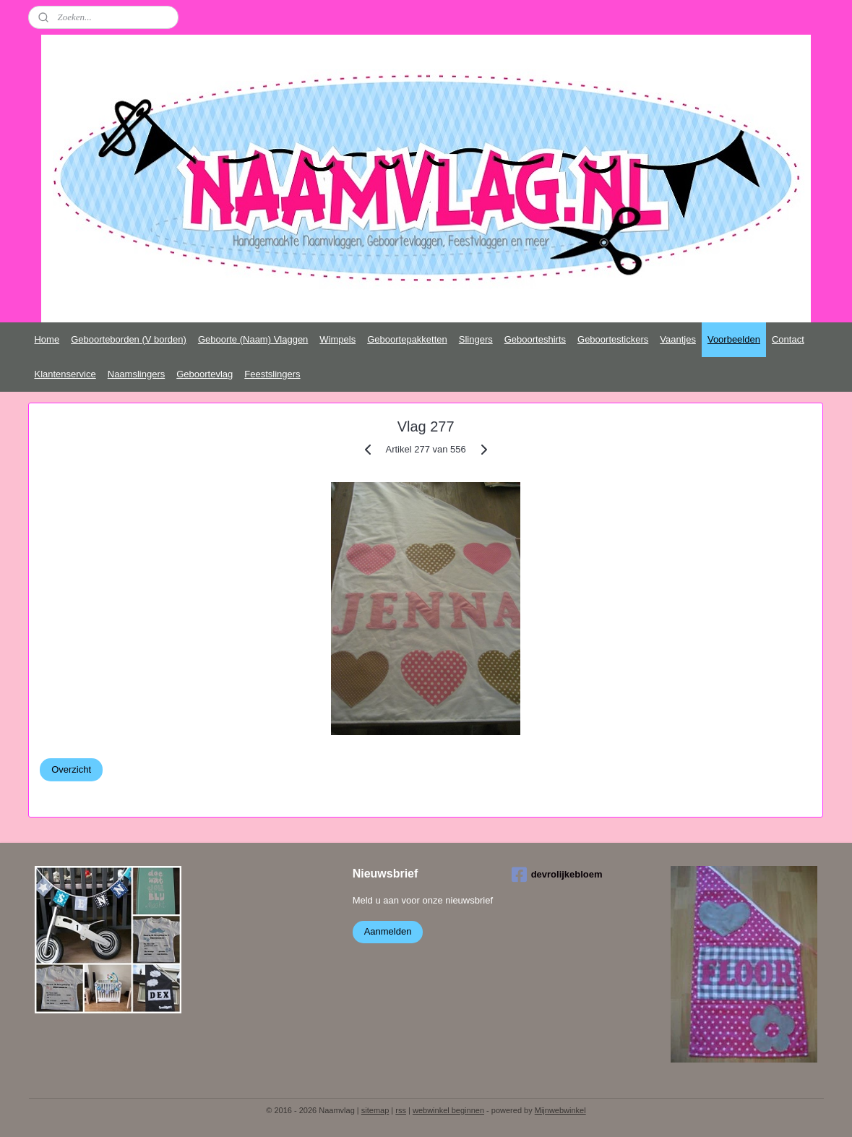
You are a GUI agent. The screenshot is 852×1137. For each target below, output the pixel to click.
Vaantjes (678, 339)
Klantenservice (64, 374)
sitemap (375, 1110)
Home (46, 339)
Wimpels (337, 339)
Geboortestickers (612, 339)
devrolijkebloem (557, 874)
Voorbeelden (733, 339)
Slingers (476, 339)
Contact (788, 339)
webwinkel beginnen (448, 1110)
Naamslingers (136, 374)
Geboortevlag (204, 374)
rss (400, 1110)
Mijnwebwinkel (560, 1110)
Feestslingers (272, 374)
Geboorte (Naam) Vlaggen (253, 339)
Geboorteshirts (535, 339)
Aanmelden (388, 931)
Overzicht (71, 769)
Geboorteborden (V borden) (128, 339)
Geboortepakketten (407, 339)
